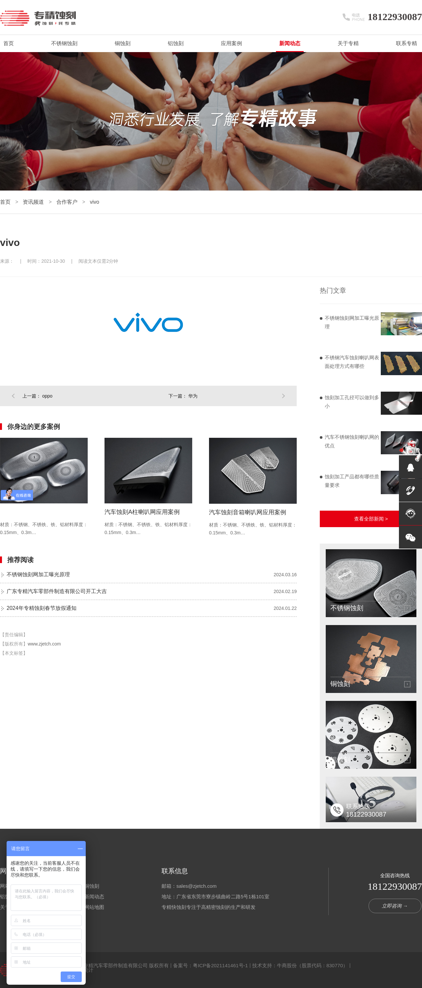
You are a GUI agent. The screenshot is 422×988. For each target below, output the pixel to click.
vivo (94, 202)
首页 (8, 43)
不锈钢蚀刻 (64, 43)
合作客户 (67, 202)
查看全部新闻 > (371, 519)
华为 (192, 396)
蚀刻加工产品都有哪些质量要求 (352, 481)
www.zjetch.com (44, 643)
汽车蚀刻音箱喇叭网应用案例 (247, 512)
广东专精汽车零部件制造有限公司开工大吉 (57, 591)
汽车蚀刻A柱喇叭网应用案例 (142, 512)
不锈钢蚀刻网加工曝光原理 (38, 574)
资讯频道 (34, 202)
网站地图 (94, 907)
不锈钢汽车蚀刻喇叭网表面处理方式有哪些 (352, 362)
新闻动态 (289, 43)
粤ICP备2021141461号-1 (220, 965)
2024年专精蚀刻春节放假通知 (41, 608)
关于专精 (348, 43)
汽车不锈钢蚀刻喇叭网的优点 (352, 441)
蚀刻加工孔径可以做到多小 (352, 402)
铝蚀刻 (176, 43)
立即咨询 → (395, 906)
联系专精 (406, 43)
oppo (47, 396)
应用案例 (231, 43)
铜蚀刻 (123, 43)
